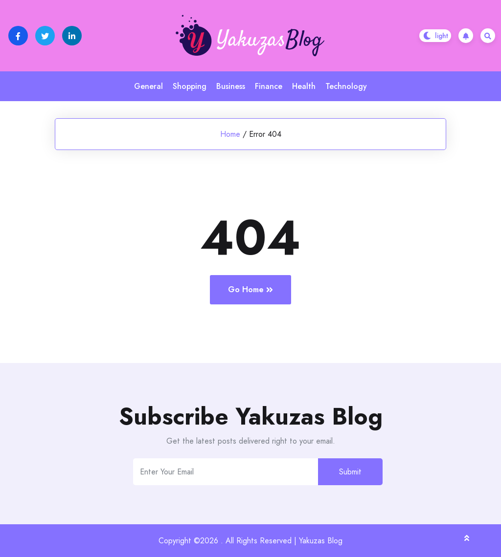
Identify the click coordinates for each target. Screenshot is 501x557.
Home (230, 134)
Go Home (250, 289)
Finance (268, 86)
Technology (346, 86)
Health (304, 86)
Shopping (189, 86)
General (148, 86)
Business (230, 86)
